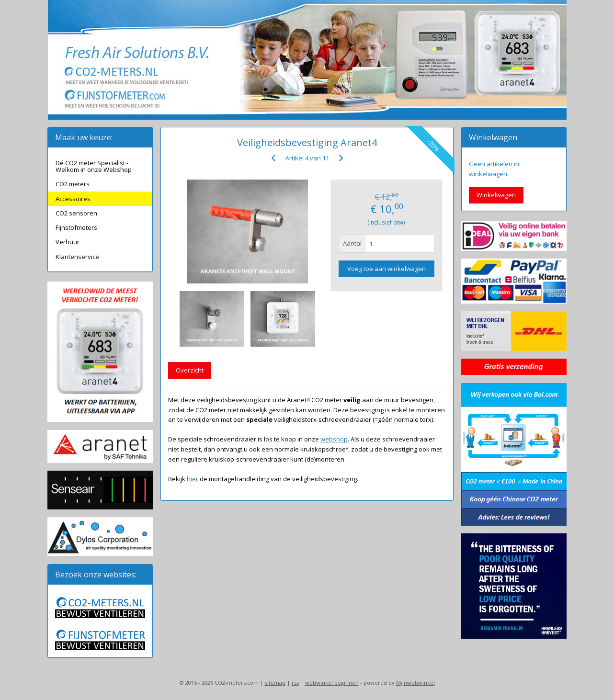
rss (295, 682)
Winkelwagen (496, 195)
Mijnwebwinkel (415, 682)
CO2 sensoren (76, 213)
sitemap (275, 682)
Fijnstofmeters (76, 227)
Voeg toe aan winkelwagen (386, 268)
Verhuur (68, 241)
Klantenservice (77, 256)
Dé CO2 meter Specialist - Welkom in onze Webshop (94, 166)
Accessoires (73, 198)
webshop (334, 439)
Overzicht (190, 370)
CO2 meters (73, 184)
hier (192, 478)
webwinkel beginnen (332, 682)
